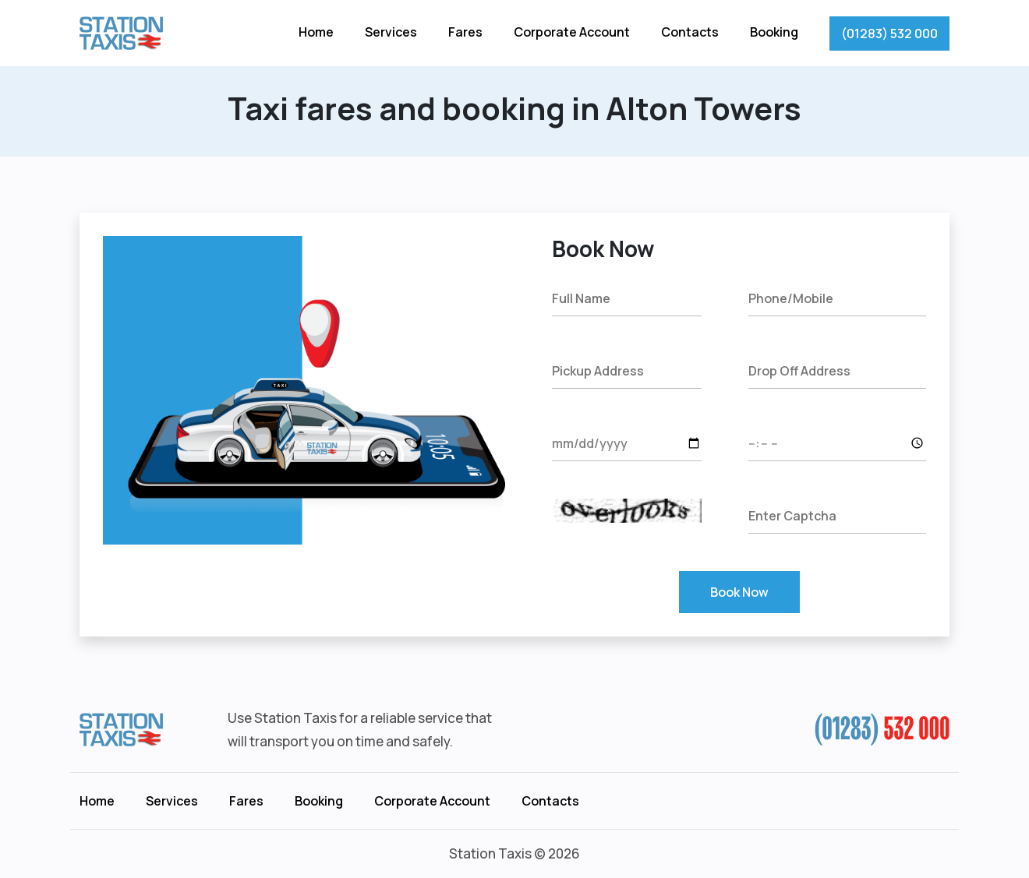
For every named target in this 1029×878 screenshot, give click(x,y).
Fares (465, 32)
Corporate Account (572, 32)
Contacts (690, 32)
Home (316, 32)
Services (391, 32)
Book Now (739, 592)
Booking (774, 32)
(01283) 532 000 (889, 33)
